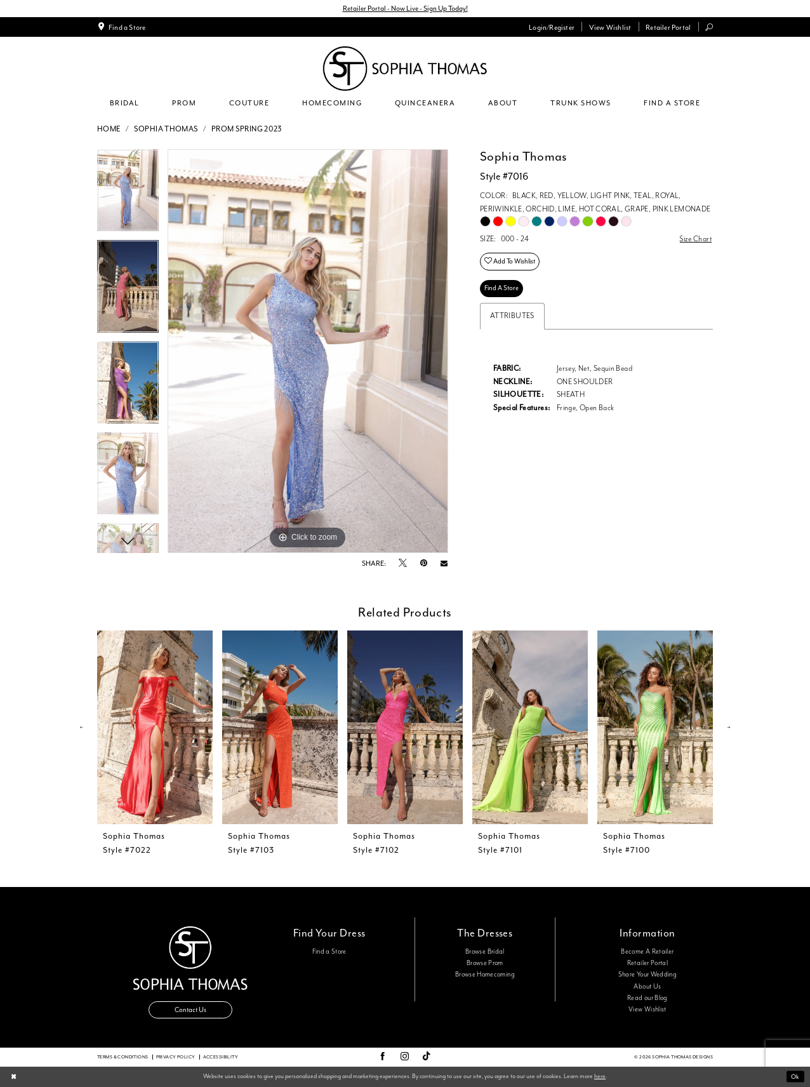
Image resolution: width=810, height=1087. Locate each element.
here (600, 1076)
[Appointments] (121, 27)
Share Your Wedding (647, 974)
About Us (647, 986)
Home (109, 129)
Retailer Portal (647, 963)
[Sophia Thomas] (405, 68)
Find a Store (329, 952)
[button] (552, 27)
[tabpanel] (128, 194)
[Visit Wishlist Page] (609, 27)
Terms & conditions (123, 1057)
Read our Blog (647, 998)
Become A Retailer (647, 952)
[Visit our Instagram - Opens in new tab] (404, 1057)
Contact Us (190, 1010)
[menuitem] (121, 27)
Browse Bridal (485, 952)
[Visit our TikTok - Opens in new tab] (427, 1056)
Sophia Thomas (166, 129)
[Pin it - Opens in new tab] (424, 563)
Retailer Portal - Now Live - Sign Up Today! (405, 8)
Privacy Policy (176, 1057)
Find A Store (501, 288)
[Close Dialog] (13, 1077)
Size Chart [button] (695, 239)
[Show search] (709, 27)
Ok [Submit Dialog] (795, 1076)
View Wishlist (647, 1009)
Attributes (512, 316)
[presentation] (155, 727)
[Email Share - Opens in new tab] (444, 563)
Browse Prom (485, 963)
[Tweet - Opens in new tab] (403, 564)
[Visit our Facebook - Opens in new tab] (382, 1057)
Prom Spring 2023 (246, 129)
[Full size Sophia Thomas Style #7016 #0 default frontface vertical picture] (308, 351)
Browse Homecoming (485, 974)
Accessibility (220, 1057)
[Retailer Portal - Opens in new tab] (668, 27)
